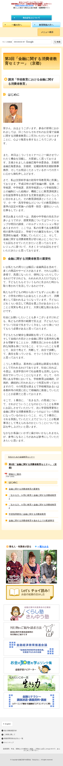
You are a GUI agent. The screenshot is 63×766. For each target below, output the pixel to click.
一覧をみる (43, 546)
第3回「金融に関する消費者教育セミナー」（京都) (33, 466)
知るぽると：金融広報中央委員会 (31, 12)
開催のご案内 (15, 474)
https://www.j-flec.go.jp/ (24, 5)
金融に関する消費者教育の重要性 (24, 489)
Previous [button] (8, 568)
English (8, 724)
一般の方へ (17, 25)
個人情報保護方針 (10, 730)
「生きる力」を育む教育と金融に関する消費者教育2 (32, 506)
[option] (14, 566)
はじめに (13, 482)
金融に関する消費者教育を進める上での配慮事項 (31, 520)
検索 (58, 42)
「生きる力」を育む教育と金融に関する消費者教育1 (32, 497)
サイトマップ (9, 742)
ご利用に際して (9, 734)
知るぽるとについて (31, 18)
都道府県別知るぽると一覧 (13, 738)
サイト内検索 (7, 42)
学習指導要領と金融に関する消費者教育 (27, 514)
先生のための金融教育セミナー (21, 457)
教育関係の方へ (46, 25)
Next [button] (54, 568)
